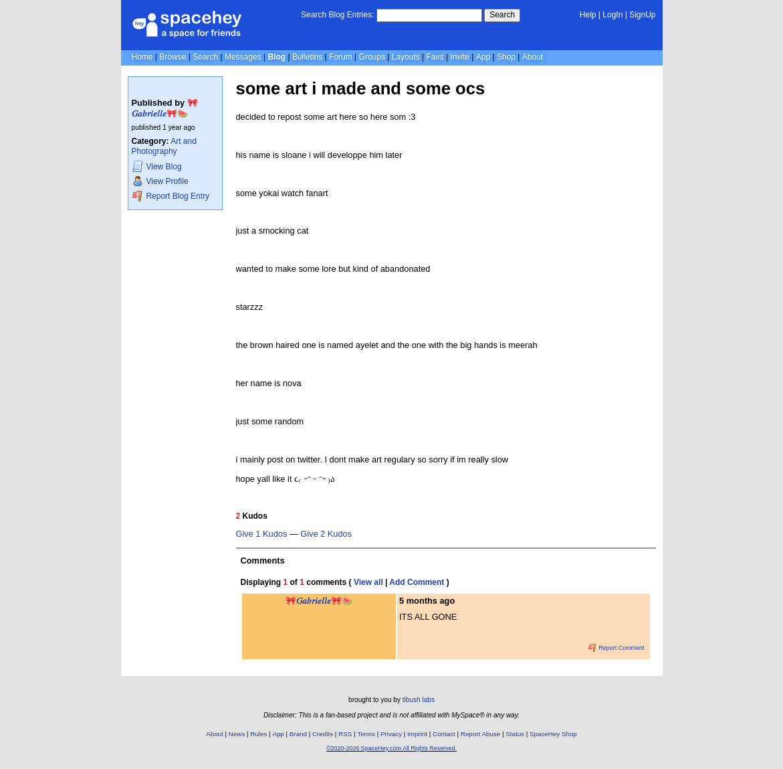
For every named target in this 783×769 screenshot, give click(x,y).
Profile (160, 181)
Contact (444, 734)
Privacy (391, 734)
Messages (243, 57)
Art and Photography (164, 146)
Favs (435, 57)
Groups (372, 57)
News (237, 734)
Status (515, 734)
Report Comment (616, 648)
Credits (322, 734)
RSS (345, 734)
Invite (459, 57)
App (483, 57)
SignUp (642, 14)
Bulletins (307, 57)
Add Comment (416, 582)
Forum (340, 57)
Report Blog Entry (170, 195)
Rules (258, 734)
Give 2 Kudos (326, 534)
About (532, 57)
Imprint (417, 734)
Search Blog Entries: (337, 14)
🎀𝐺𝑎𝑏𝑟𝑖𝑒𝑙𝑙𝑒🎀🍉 (165, 108)
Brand (298, 734)
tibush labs (419, 699)
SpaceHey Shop (553, 734)
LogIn (612, 14)
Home (142, 57)
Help (588, 14)
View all (368, 582)
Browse (172, 57)
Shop (506, 57)
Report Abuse (480, 734)
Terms (366, 734)
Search (502, 14)
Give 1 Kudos (262, 534)
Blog (276, 57)
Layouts (406, 57)
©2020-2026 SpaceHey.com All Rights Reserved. (391, 748)
